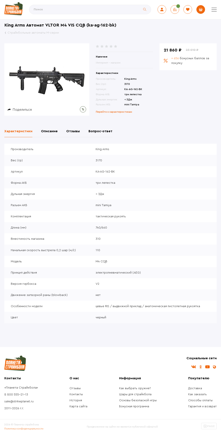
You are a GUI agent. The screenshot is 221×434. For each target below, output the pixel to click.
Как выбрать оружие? (135, 388)
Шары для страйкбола (135, 394)
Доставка (195, 388)
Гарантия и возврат (202, 406)
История (75, 400)
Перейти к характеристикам (114, 111)
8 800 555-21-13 (16, 394)
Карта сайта (78, 406)
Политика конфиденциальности (23, 428)
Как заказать (197, 394)
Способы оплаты (200, 400)
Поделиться (22, 109)
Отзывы (75, 388)
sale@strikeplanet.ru (19, 401)
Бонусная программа (134, 406)
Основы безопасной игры (138, 400)
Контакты (76, 394)
